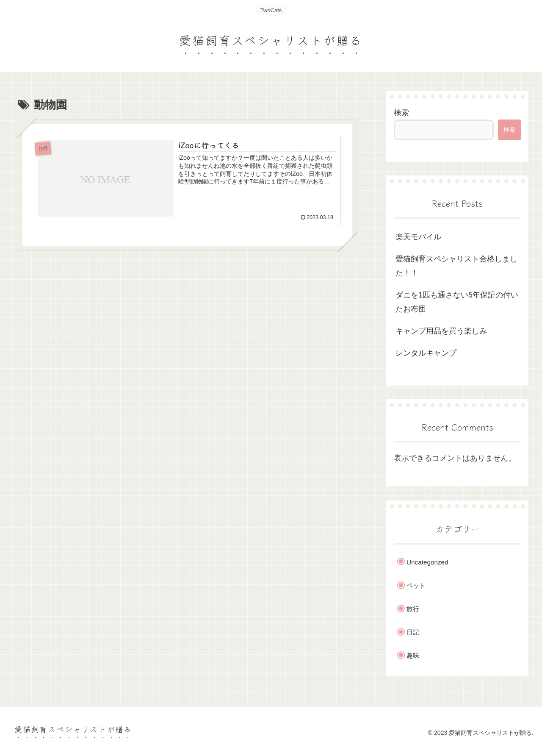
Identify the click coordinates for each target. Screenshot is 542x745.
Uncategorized (427, 562)
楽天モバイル (418, 237)
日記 (412, 632)
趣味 (412, 655)
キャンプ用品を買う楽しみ (441, 331)
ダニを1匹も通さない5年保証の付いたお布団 (456, 302)
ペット (416, 585)
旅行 (412, 608)
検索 (401, 112)
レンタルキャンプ (425, 353)
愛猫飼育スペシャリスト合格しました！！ (456, 266)
